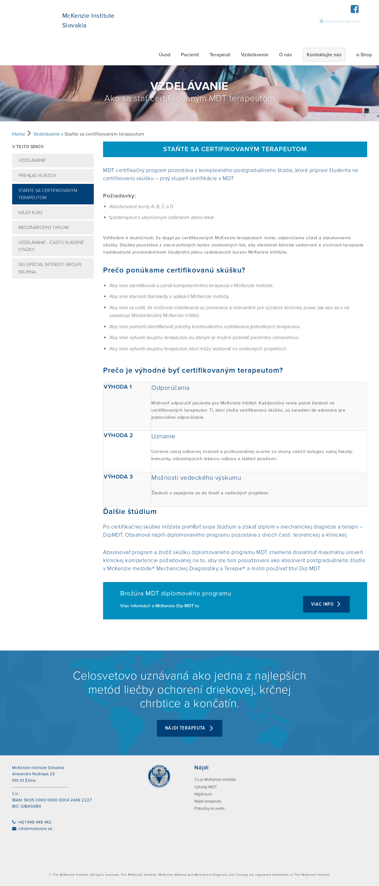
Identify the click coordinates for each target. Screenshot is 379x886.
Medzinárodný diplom (43, 227)
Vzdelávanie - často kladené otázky (51, 246)
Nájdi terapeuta (189, 727)
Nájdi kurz (30, 212)
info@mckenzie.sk (35, 828)
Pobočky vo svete (209, 807)
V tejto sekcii (28, 146)
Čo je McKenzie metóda (215, 778)
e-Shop (364, 55)
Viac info (326, 604)
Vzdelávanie (254, 55)
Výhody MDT (205, 786)
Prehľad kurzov (37, 175)
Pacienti (190, 55)
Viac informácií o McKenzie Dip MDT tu (159, 606)
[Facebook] (355, 11)
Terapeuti (220, 55)
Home (18, 134)
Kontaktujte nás (324, 55)
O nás (285, 55)
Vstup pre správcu (340, 21)
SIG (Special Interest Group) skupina (49, 268)
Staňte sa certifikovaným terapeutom (47, 194)
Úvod (164, 55)
